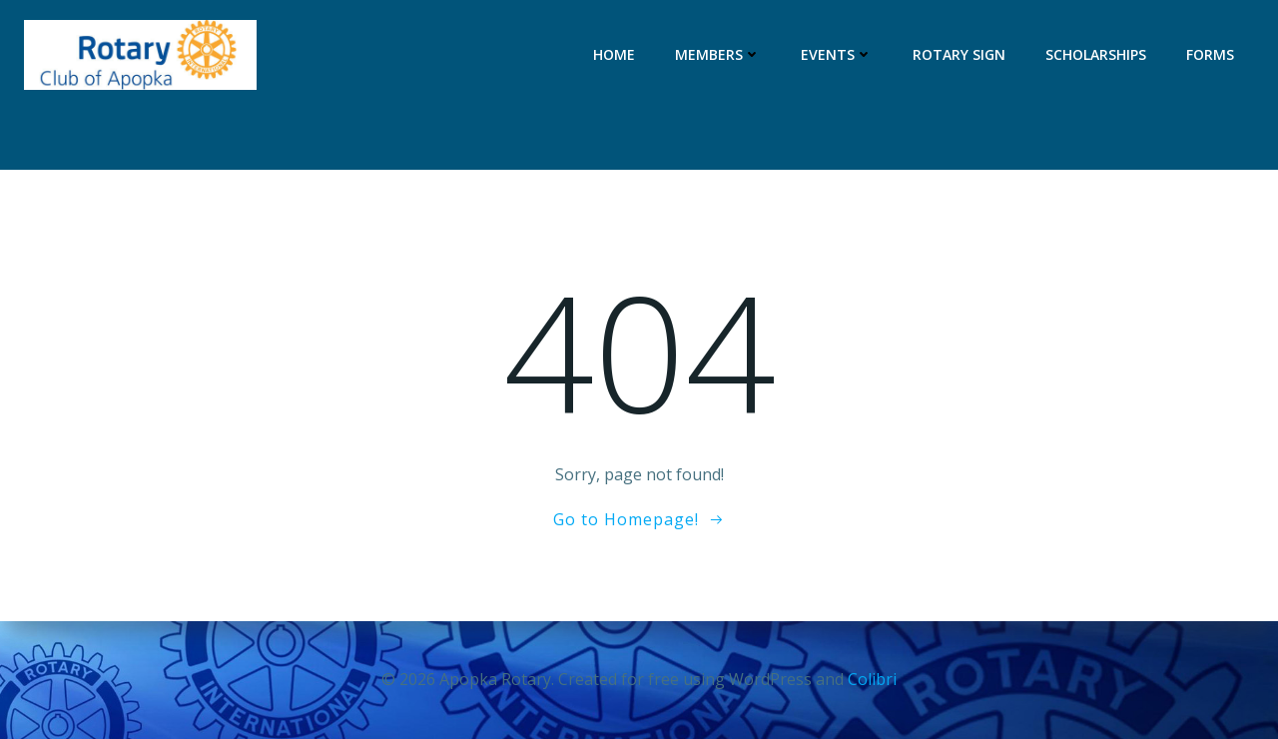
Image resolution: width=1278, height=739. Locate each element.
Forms (1210, 54)
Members (718, 54)
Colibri (872, 679)
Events (837, 54)
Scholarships (1095, 54)
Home (614, 54)
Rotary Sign (959, 54)
